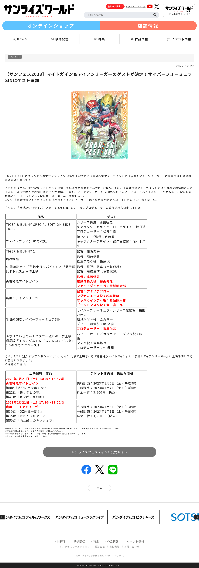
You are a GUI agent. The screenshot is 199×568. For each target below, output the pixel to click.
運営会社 (100, 546)
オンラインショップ (50, 25)
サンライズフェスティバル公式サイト (99, 452)
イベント (15, 56)
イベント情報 (135, 541)
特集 (96, 541)
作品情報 (113, 541)
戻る (99, 488)
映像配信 (79, 541)
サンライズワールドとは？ (75, 546)
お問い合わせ (131, 546)
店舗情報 (148, 25)
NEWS (61, 541)
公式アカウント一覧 (136, 6)
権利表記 (114, 546)
